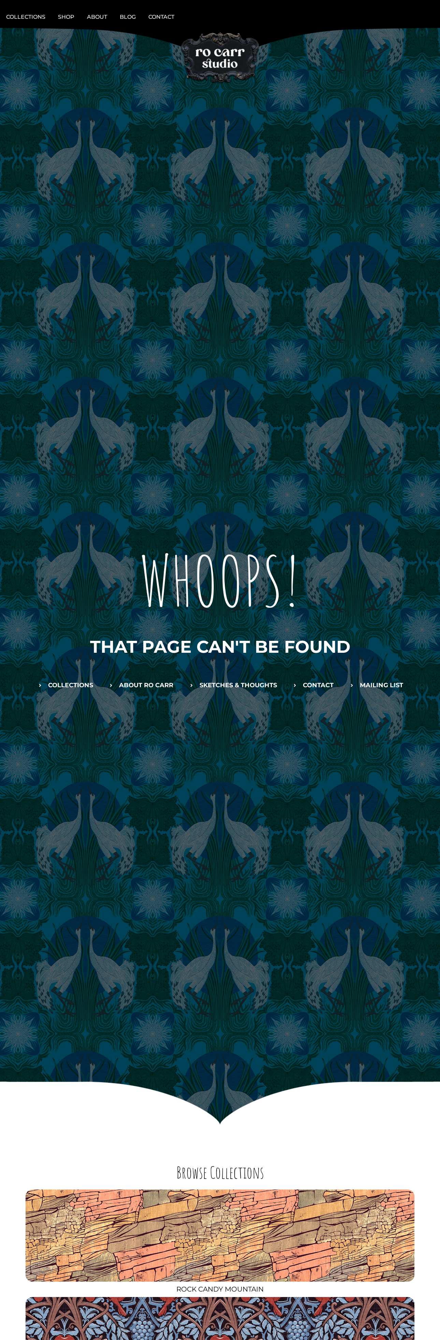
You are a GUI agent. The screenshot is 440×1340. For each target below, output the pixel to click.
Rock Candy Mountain (220, 1289)
